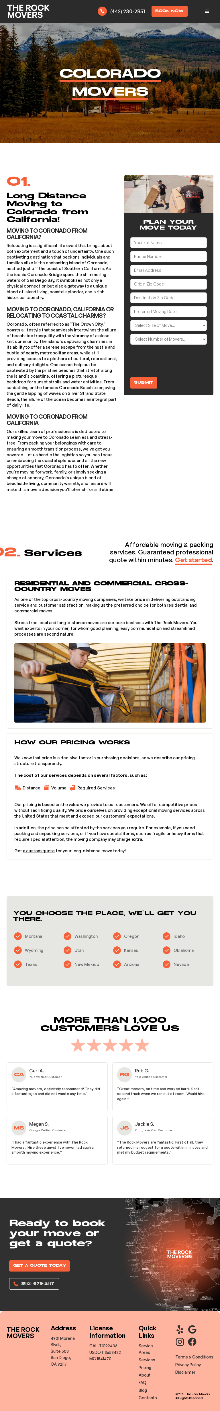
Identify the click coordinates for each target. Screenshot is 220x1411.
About (145, 1375)
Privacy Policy (188, 1364)
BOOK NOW (169, 11)
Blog (143, 1390)
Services (147, 1359)
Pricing (145, 1367)
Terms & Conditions (194, 1356)
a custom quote (39, 850)
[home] (28, 11)
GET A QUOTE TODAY (39, 1265)
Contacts (148, 1397)
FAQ (142, 1382)
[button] (207, 11)
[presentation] (173, 359)
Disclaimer (185, 1372)
